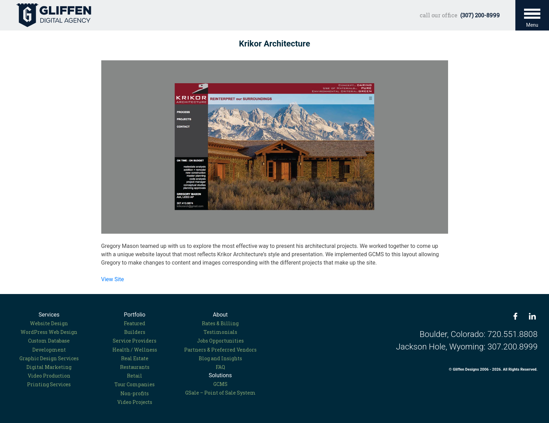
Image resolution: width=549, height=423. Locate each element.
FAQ (220, 367)
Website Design (49, 323)
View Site (112, 279)
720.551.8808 (512, 334)
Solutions (220, 375)
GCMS (220, 384)
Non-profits (134, 393)
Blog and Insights (220, 358)
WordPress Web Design (48, 332)
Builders (134, 332)
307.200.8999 (512, 347)
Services (48, 314)
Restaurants (134, 367)
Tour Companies (134, 384)
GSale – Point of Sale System (220, 392)
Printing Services (49, 384)
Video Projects (134, 402)
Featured (134, 323)
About (220, 314)
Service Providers (134, 340)
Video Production (49, 375)
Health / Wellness (134, 349)
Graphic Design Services (49, 358)
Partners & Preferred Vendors (220, 349)
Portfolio (134, 314)
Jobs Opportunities (220, 340)
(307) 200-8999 (480, 15)
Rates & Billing (220, 323)
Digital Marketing (48, 367)
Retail (134, 375)
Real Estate (134, 358)
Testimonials (220, 332)
